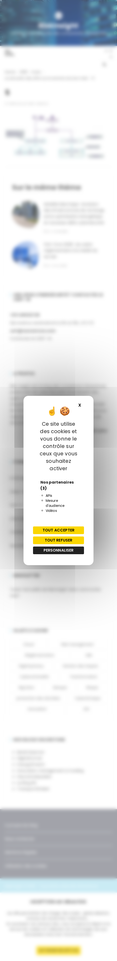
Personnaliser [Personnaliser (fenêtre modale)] (59, 550)
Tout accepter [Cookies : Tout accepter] (58, 530)
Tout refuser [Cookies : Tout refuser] (58, 540)
